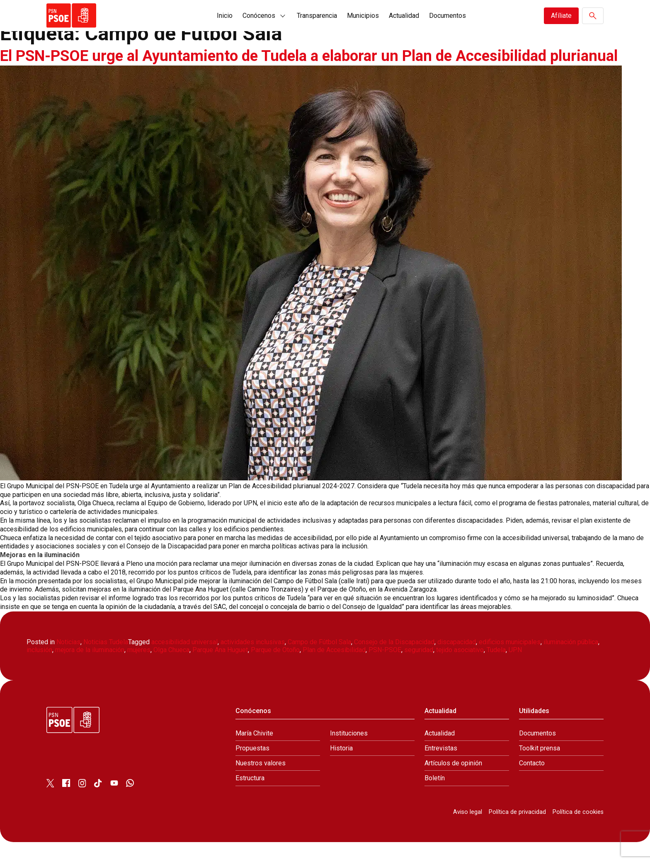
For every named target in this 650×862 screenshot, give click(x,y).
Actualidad (404, 15)
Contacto (532, 783)
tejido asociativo (460, 670)
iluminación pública (570, 662)
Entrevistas (440, 768)
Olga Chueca (171, 670)
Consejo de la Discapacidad (394, 662)
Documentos (447, 15)
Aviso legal (467, 831)
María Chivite (254, 753)
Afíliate (561, 15)
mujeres (138, 670)
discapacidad (456, 662)
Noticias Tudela (105, 662)
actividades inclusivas (253, 662)
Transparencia (317, 15)
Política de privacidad (517, 831)
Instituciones (349, 753)
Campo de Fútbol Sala (319, 662)
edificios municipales (510, 662)
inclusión (39, 670)
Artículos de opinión (453, 783)
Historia (341, 768)
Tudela (496, 670)
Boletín (434, 798)
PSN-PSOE (385, 670)
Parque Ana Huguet (220, 670)
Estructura (249, 798)
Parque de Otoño (275, 670)
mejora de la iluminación (89, 670)
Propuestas (252, 768)
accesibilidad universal (184, 662)
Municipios (363, 15)
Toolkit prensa (539, 768)
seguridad (418, 670)
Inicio (225, 15)
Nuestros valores (260, 783)
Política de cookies (578, 831)
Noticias (68, 662)
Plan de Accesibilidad (334, 670)
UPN (515, 670)
